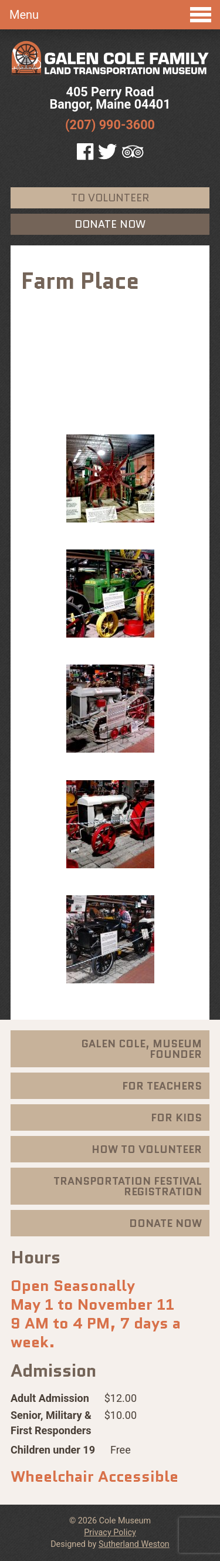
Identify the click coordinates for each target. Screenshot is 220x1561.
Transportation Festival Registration (127, 1186)
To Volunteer (110, 197)
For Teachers (162, 1086)
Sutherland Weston (134, 1544)
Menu (110, 15)
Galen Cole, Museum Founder (142, 1049)
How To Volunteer (147, 1149)
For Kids (176, 1117)
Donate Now (110, 224)
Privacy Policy (110, 1533)
